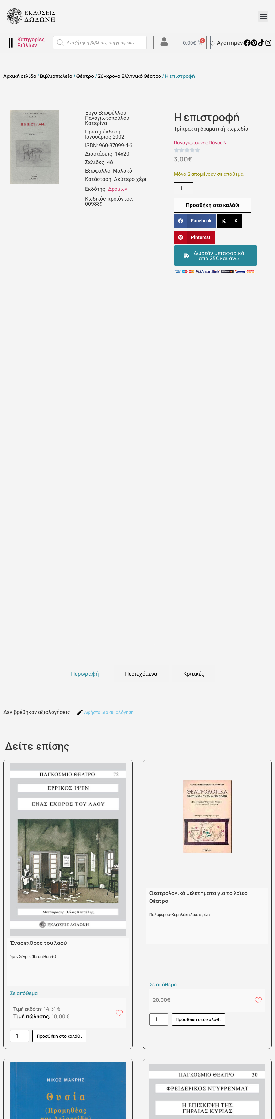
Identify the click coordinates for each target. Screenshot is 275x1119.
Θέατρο (85, 76)
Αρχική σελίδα (19, 76)
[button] (263, 16)
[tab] (85, 673)
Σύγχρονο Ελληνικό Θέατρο (129, 76)
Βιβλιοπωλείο (56, 76)
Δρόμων (117, 189)
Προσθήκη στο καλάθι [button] (59, 1036)
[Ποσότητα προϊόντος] (183, 188)
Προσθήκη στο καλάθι (212, 205)
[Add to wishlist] (119, 1012)
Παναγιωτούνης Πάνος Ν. (201, 142)
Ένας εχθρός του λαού (38, 942)
